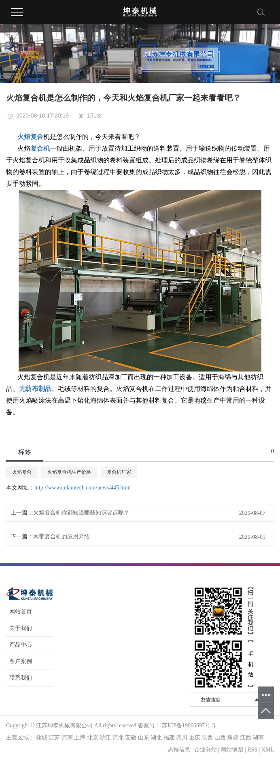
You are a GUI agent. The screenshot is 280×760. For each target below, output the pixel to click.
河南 (67, 738)
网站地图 (232, 750)
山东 (143, 738)
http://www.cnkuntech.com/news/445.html (82, 488)
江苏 (54, 738)
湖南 (258, 738)
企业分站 (205, 750)
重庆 (194, 738)
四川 (181, 738)
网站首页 (20, 612)
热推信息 (179, 750)
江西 (245, 738)
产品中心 (20, 645)
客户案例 (20, 661)
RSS (252, 750)
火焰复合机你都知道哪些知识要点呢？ (81, 513)
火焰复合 (22, 472)
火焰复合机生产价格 (69, 472)
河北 (118, 738)
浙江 (105, 738)
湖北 (156, 738)
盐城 (41, 738)
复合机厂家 (119, 472)
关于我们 (20, 628)
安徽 (130, 738)
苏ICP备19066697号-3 (188, 725)
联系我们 (20, 678)
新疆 (232, 738)
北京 (92, 738)
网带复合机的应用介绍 (61, 536)
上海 (79, 738)
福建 (169, 738)
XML (267, 750)
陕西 (207, 738)
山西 (220, 738)
